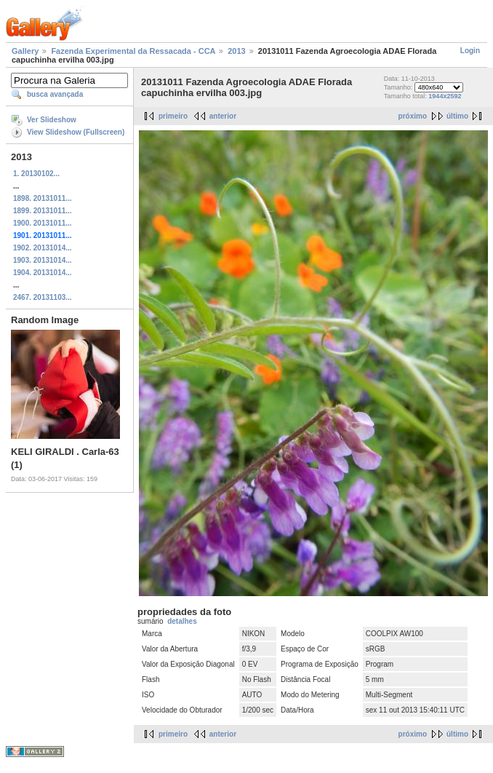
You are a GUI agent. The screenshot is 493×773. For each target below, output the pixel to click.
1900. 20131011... (42, 223)
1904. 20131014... (42, 273)
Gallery (25, 51)
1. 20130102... (36, 174)
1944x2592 (444, 96)
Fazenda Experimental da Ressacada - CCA (133, 51)
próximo (412, 116)
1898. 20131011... (42, 198)
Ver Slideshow (51, 120)
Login (470, 51)
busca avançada (55, 94)
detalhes (182, 621)
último (457, 116)
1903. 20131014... (42, 260)
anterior (222, 116)
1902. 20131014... (42, 248)
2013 (236, 51)
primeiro (173, 116)
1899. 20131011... (42, 211)
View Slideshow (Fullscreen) (75, 132)
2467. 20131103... (42, 297)
